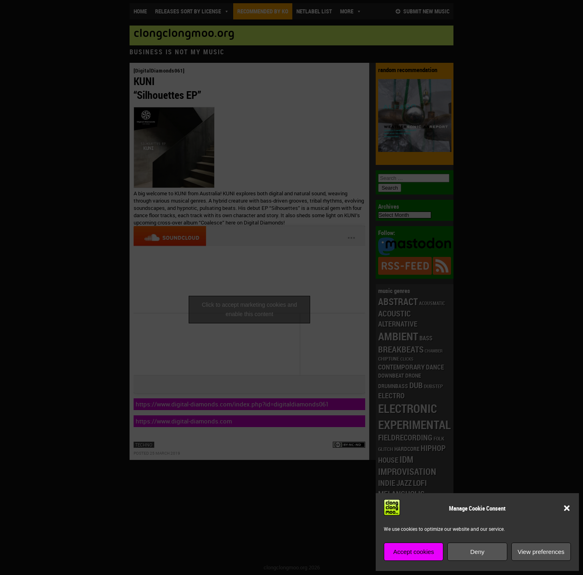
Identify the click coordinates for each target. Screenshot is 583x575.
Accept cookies (413, 551)
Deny (477, 551)
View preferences (541, 551)
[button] (567, 508)
